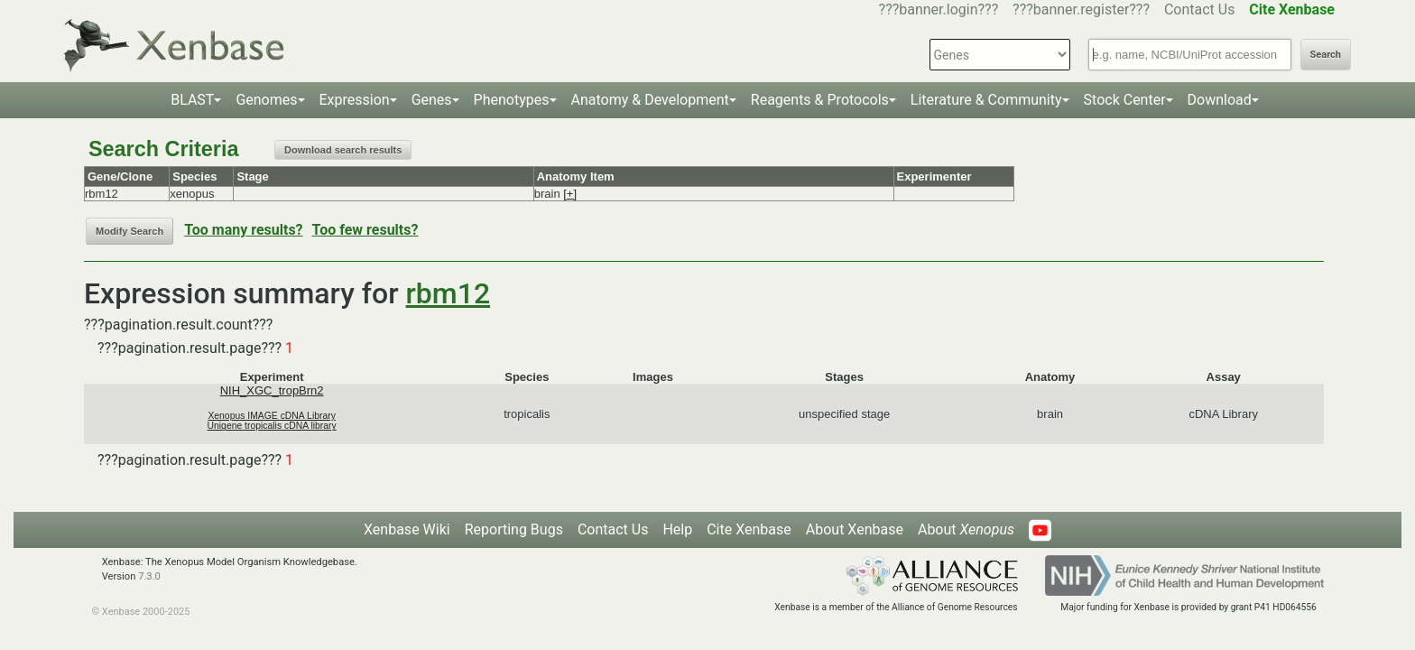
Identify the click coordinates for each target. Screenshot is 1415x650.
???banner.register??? (1081, 9)
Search (1325, 54)
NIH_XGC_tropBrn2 (272, 390)
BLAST (192, 99)
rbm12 (448, 293)
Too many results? (243, 229)
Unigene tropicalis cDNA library (272, 426)
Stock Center (1125, 99)
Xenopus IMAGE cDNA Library (272, 416)
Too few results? (365, 229)
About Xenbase (854, 529)
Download (1220, 99)
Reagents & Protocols (820, 99)
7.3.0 (149, 576)
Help (677, 529)
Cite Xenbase (749, 529)
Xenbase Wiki (407, 529)
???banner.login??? (939, 9)
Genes (432, 99)
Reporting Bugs (514, 529)
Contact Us (1199, 9)
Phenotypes (512, 99)
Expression (354, 99)
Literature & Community (986, 99)
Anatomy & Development (650, 99)
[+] (570, 193)
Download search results (343, 149)
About (966, 529)
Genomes (266, 99)
